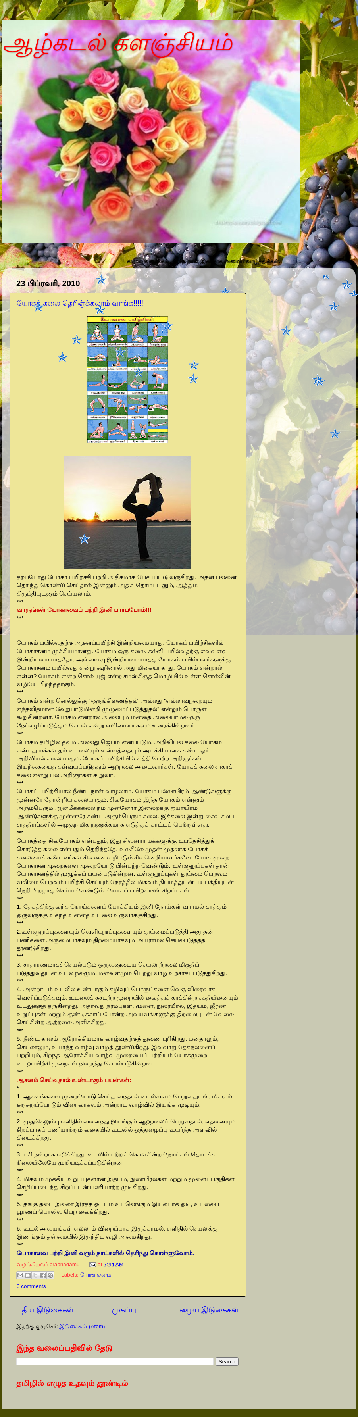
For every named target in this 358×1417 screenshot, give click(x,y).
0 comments (31, 1286)
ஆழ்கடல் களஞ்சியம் (117, 42)
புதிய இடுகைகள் (45, 1309)
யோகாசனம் (95, 1275)
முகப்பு (124, 1309)
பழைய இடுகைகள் (206, 1309)
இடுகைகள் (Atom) (82, 1326)
